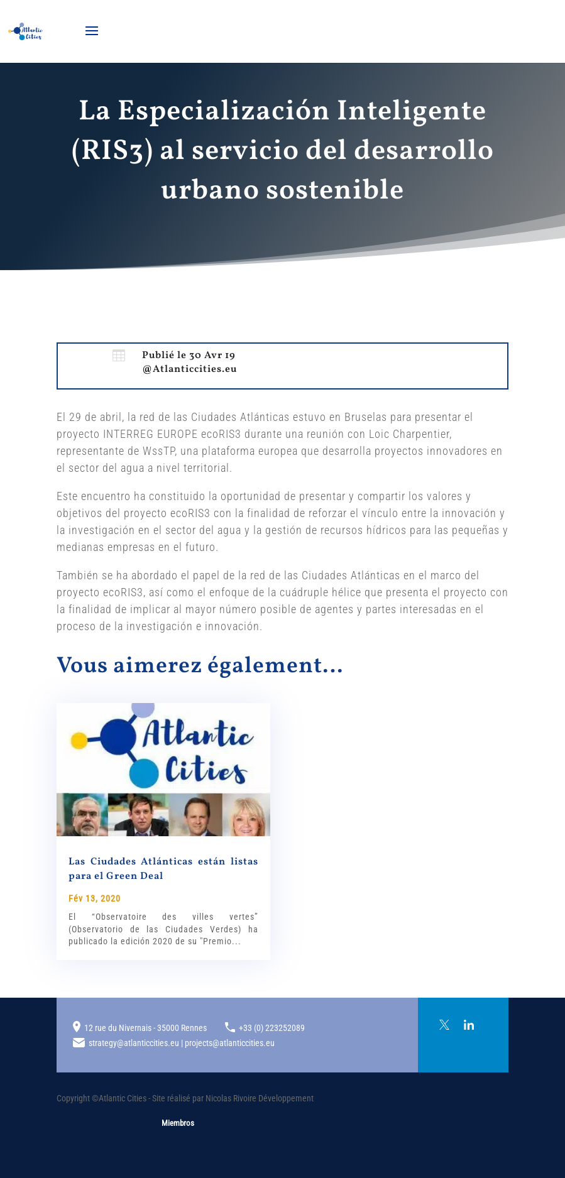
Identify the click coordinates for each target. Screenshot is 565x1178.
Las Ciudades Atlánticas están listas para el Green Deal (163, 869)
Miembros (178, 1123)
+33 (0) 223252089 (272, 1028)
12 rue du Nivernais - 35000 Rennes (145, 1028)
